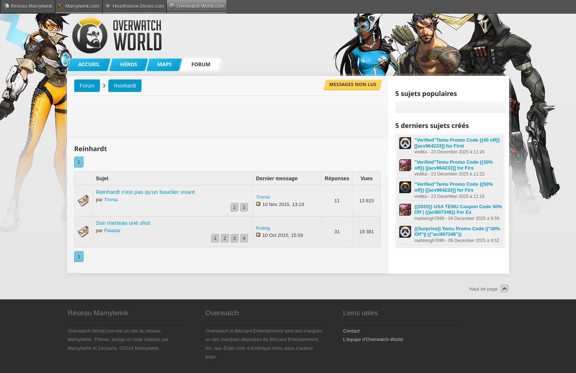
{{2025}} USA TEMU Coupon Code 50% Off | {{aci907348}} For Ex (458, 209)
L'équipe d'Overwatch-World (373, 339)
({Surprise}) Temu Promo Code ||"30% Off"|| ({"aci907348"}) (457, 231)
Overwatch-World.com (196, 6)
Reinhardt (125, 86)
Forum (87, 86)
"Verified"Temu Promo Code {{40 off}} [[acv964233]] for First (457, 143)
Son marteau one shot (123, 223)
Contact (351, 331)
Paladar (112, 230)
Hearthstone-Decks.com (134, 6)
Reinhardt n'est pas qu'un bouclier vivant (145, 192)
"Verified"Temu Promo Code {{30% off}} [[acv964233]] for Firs (453, 165)
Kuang (263, 228)
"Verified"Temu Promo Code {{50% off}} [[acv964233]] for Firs (453, 187)
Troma (111, 199)
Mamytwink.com (78, 6)
